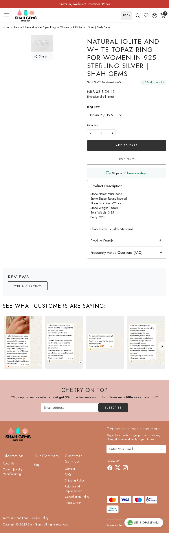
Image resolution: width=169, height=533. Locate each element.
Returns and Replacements (73, 488)
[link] (138, 15)
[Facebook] (110, 468)
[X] (117, 468)
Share (40, 56)
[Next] (162, 346)
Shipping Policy (74, 480)
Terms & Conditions (15, 518)
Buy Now (126, 159)
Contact (70, 468)
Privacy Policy (39, 518)
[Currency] (126, 15)
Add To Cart (127, 145)
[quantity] (101, 133)
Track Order (73, 503)
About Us (8, 463)
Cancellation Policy (77, 497)
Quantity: (92, 125)
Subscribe (113, 408)
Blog (37, 464)
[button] (154, 15)
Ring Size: (93, 107)
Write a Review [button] (27, 286)
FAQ (68, 474)
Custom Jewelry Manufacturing (12, 471)
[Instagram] (125, 468)
